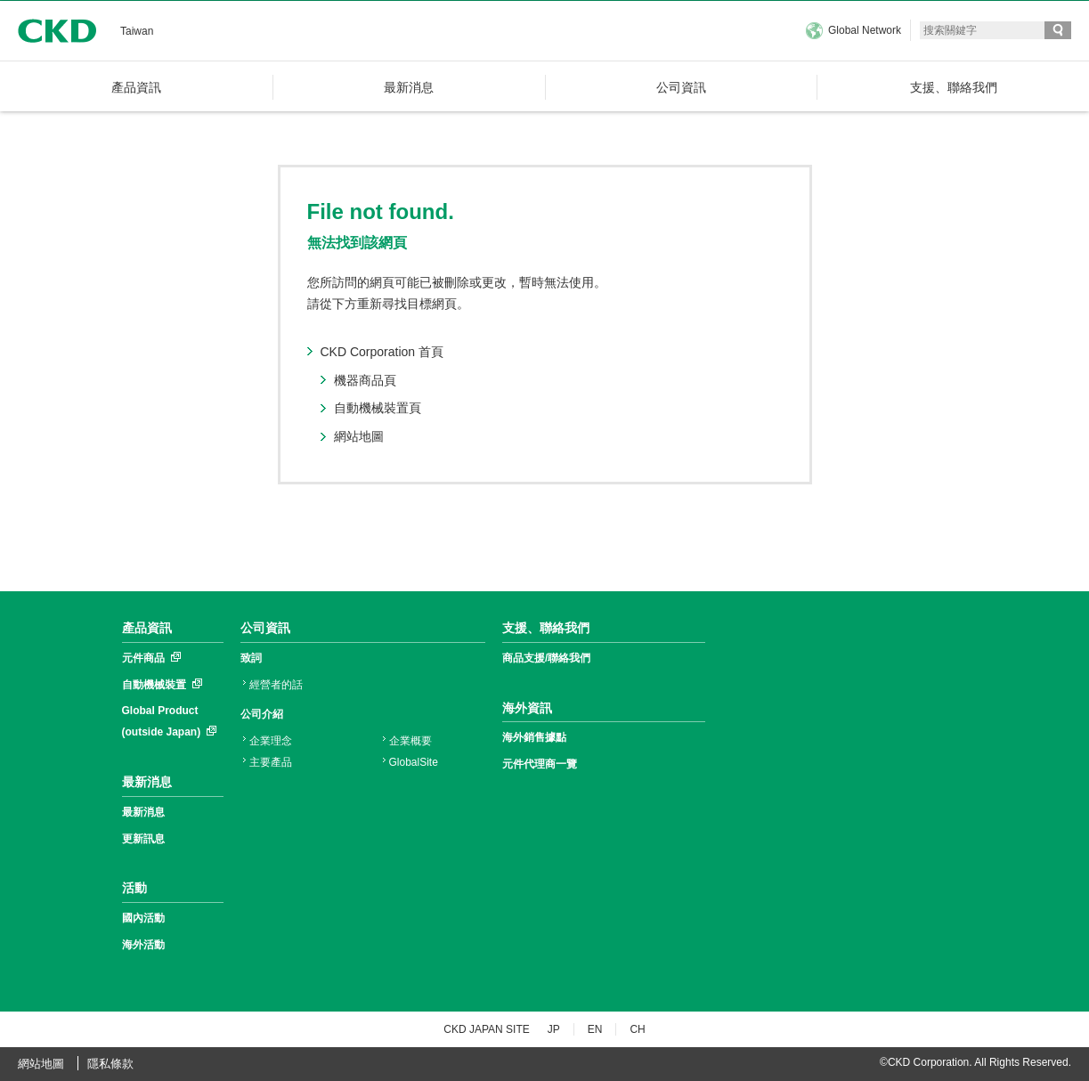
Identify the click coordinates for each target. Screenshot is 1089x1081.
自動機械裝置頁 (377, 408)
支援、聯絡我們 (545, 628)
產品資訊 (147, 628)
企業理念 (270, 741)
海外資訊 (527, 708)
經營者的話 (276, 685)
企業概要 (410, 741)
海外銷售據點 (534, 737)
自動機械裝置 (154, 685)
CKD (57, 31)
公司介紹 (261, 714)
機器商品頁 (365, 380)
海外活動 (143, 945)
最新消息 (147, 782)
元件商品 (143, 658)
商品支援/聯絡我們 (546, 658)
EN (595, 1029)
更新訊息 (143, 839)
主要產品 (270, 762)
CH (637, 1029)
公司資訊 (265, 628)
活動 (134, 888)
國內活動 (143, 918)
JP (554, 1029)
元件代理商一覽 (539, 764)
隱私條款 (110, 1063)
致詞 (251, 658)
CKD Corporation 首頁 (382, 352)
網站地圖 (359, 436)
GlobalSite (413, 762)
